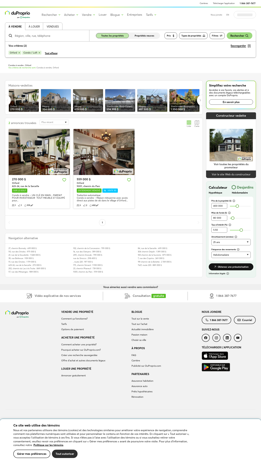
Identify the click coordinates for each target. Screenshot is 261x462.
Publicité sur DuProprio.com (146, 365)
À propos (138, 348)
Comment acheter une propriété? (79, 344)
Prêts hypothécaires (141, 391)
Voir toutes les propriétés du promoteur (231, 166)
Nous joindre (216, 15)
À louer (34, 26)
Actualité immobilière (142, 329)
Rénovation (137, 396)
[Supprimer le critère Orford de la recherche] (14, 53)
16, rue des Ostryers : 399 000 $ (87, 251)
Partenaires (140, 374)
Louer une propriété (76, 368)
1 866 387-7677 (248, 3)
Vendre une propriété (77, 312)
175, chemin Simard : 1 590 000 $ (88, 265)
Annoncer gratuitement (73, 375)
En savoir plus (231, 102)
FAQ (133, 355)
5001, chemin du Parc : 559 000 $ (88, 271)
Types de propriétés (193, 35)
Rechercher (239, 36)
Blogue (136, 312)
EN (227, 15)
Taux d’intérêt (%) (221, 225)
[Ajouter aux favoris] (64, 180)
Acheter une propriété (78, 337)
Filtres (217, 35)
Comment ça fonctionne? (74, 318)
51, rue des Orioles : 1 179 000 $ (22, 261)
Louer (103, 14)
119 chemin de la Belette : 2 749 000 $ (154, 261)
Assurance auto (139, 386)
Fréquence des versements (225, 249)
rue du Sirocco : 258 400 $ (85, 258)
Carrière (135, 360)
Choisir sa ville (138, 340)
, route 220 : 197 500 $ (83, 261)
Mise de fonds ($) (221, 213)
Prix (171, 35)
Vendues (53, 26)
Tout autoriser (65, 454)
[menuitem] (95, 321)
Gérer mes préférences (32, 454)
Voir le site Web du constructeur (231, 174)
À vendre (15, 26)
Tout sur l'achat (139, 324)
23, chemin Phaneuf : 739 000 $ (87, 268)
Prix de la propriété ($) (223, 201)
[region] (130, 440)
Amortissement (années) (224, 237)
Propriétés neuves (144, 35)
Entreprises (134, 14)
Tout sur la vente (140, 318)
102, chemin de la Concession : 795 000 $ (91, 248)
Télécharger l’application (224, 3)
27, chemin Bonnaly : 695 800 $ (22, 248)
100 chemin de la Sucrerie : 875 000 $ (154, 255)
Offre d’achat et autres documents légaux (83, 360)
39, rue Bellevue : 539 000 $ (21, 258)
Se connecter (245, 14)
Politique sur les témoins (48, 445)
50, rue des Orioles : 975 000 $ (22, 251)
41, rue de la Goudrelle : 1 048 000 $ (24, 255)
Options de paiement (72, 329)
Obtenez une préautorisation (231, 266)
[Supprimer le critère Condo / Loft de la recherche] (31, 53)
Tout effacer (51, 53)
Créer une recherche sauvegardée (79, 355)
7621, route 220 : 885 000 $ (150, 265)
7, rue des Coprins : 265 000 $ (151, 258)
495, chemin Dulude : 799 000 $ (87, 255)
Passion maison (139, 334)
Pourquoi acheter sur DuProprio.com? (81, 349)
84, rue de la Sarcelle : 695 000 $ (152, 248)
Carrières (204, 3)
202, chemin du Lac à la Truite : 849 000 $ (27, 268)
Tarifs (64, 324)
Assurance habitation (142, 380)
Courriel (245, 320)
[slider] (237, 206)
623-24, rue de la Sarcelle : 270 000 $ (24, 265)
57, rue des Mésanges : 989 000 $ (23, 271)
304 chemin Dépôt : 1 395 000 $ (152, 251)
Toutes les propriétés (112, 35)
